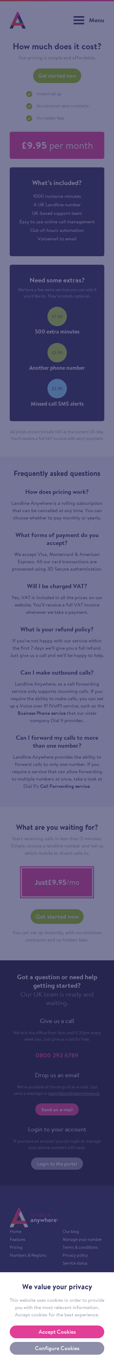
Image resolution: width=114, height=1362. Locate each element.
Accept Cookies (57, 1332)
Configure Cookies (57, 1348)
